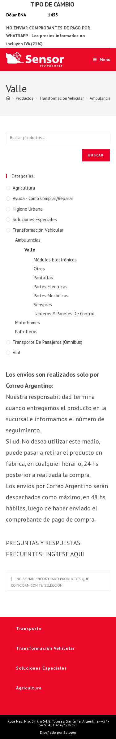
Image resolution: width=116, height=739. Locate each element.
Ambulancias (28, 240)
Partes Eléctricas (50, 287)
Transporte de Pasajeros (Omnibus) (47, 342)
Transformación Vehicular (38, 230)
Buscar (96, 155)
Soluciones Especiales (35, 219)
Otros (39, 269)
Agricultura (24, 188)
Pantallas (43, 278)
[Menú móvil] (99, 59)
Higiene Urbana (28, 209)
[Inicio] (8, 98)
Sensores (43, 305)
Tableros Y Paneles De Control (64, 314)
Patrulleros (26, 332)
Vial (16, 353)
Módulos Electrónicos (55, 260)
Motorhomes (27, 323)
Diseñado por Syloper (58, 732)
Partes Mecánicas (51, 296)
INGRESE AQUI (64, 554)
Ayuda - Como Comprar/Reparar (43, 198)
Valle (29, 250)
